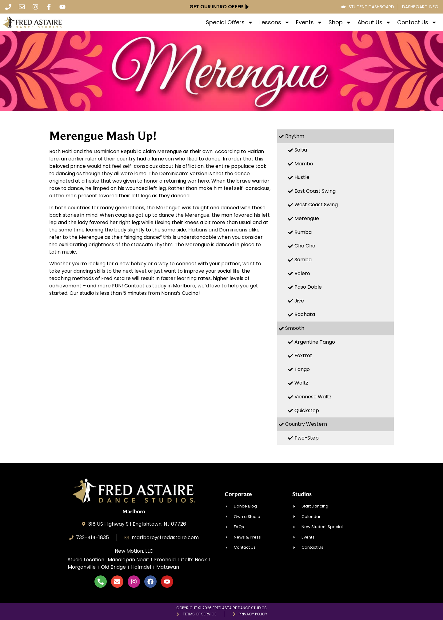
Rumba (303, 232)
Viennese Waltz (313, 396)
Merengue (306, 218)
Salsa (300, 149)
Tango (302, 369)
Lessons (274, 22)
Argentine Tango (314, 342)
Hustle (301, 177)
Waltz (301, 382)
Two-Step (306, 437)
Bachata (304, 314)
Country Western (306, 424)
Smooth (294, 328)
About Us (374, 22)
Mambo (303, 163)
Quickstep (306, 410)
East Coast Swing (315, 191)
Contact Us (417, 22)
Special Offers (229, 22)
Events (309, 22)
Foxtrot (303, 355)
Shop (340, 22)
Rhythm (294, 136)
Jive (299, 300)
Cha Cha (304, 245)
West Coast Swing (316, 204)
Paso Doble (308, 286)
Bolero (302, 273)
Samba (303, 259)
